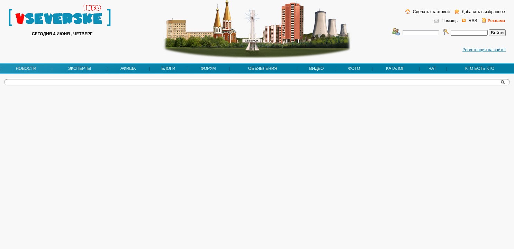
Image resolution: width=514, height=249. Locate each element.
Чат (432, 68)
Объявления (262, 68)
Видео (316, 68)
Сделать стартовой (431, 11)
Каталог (395, 68)
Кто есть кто (479, 68)
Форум (208, 68)
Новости (26, 68)
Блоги (168, 68)
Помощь (450, 20)
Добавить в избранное (483, 11)
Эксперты (79, 68)
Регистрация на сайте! (484, 49)
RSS (473, 20)
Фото (354, 68)
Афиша (128, 68)
